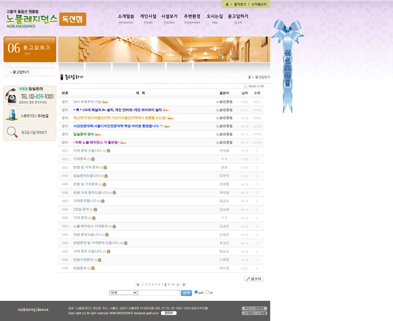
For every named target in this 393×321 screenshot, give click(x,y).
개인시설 (148, 20)
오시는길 (215, 20)
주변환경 (192, 20)
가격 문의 (80, 218)
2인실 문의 (81, 209)
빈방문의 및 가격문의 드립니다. (96, 243)
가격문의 (80, 159)
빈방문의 (80, 268)
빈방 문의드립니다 (86, 234)
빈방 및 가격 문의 (86, 167)
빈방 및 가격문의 (85, 184)
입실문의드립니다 (86, 176)
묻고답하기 (238, 20)
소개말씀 (126, 20)
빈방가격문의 (83, 260)
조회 (257, 93)
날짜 (245, 93)
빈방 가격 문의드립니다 (90, 192)
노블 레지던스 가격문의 (90, 226)
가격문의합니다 (84, 201)
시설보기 (169, 20)
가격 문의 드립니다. (87, 150)
